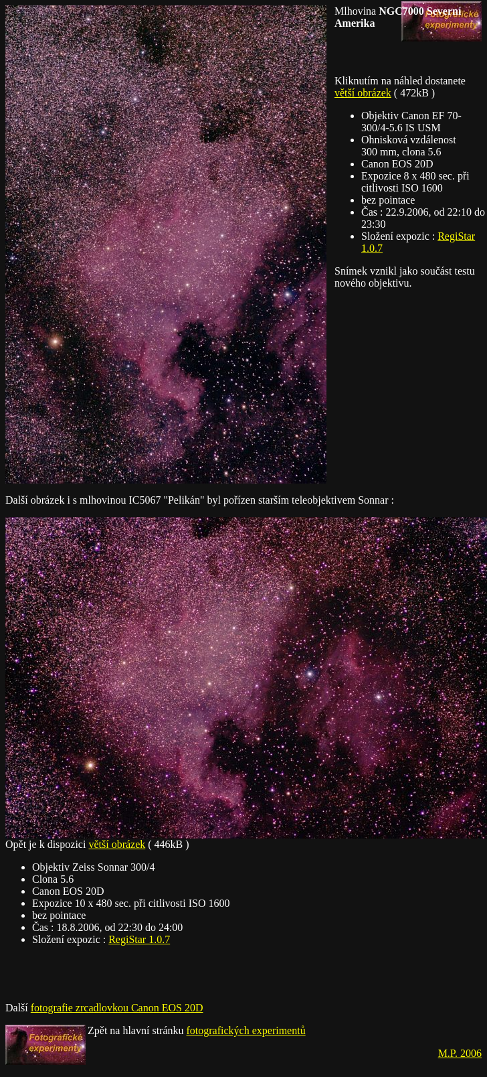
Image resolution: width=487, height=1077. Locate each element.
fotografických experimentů (246, 1030)
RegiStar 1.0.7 (139, 939)
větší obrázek (362, 92)
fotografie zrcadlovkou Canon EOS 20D (117, 1007)
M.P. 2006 (460, 1053)
